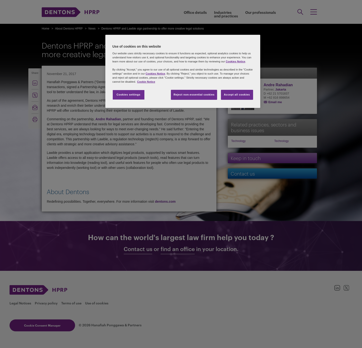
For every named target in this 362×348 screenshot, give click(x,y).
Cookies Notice (235, 61)
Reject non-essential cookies (193, 94)
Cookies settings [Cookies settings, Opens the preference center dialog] (128, 94)
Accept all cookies (237, 94)
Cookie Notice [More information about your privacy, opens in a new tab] (146, 81)
